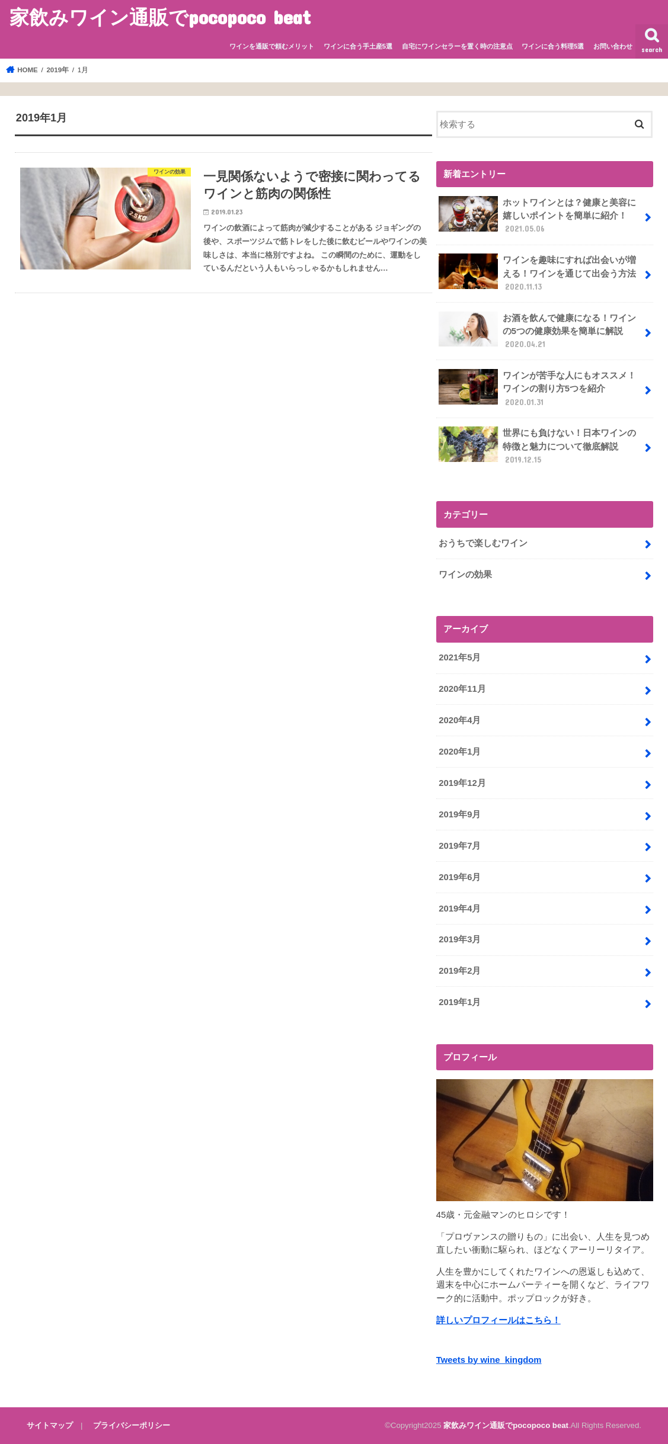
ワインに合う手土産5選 (358, 46)
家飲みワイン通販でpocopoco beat (160, 16)
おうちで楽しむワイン (483, 543)
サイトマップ (50, 1425)
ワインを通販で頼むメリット (271, 46)
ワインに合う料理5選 (553, 46)
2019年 (57, 69)
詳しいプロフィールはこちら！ (498, 1320)
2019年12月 (462, 783)
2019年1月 (460, 1002)
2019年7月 (460, 846)
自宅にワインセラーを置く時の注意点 (457, 46)
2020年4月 (460, 720)
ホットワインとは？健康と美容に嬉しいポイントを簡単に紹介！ (537, 215)
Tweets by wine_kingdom (489, 1360)
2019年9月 (460, 814)
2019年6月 (460, 877)
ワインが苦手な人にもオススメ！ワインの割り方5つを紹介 (537, 388)
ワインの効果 (465, 574)
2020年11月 (462, 689)
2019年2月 (460, 970)
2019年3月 (460, 939)
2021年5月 (460, 657)
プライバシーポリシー (131, 1425)
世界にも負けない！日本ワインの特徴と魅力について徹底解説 (537, 445)
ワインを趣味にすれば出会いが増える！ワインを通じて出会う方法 (537, 272)
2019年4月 (460, 908)
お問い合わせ (612, 46)
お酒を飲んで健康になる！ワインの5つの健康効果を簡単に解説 (537, 331)
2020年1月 (460, 751)
